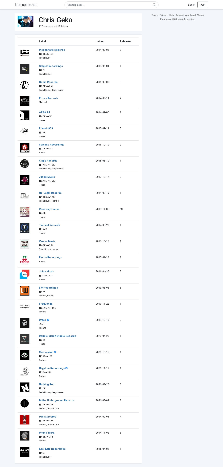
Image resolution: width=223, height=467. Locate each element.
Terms (155, 15)
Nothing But (46, 384)
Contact (179, 15)
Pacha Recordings (50, 257)
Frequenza (45, 303)
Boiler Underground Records (57, 400)
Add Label (190, 15)
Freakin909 (46, 128)
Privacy (163, 15)
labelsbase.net (26, 5)
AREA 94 (44, 112)
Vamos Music (47, 241)
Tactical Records (49, 225)
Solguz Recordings (51, 66)
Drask (42, 319)
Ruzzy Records (48, 98)
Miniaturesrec (47, 416)
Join (202, 4)
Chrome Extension (183, 19)
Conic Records (48, 82)
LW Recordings (48, 287)
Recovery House (49, 209)
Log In (191, 4)
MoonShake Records (52, 49)
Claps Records (48, 160)
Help (171, 15)
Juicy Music (46, 271)
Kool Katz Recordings (52, 448)
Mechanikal (46, 352)
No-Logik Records (50, 192)
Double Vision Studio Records (57, 336)
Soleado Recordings (51, 144)
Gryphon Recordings (52, 368)
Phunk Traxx (47, 432)
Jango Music (47, 176)
